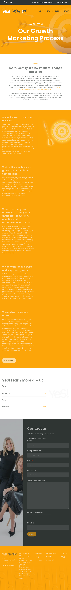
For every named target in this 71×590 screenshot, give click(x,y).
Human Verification (35, 513)
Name (30, 442)
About (41, 11)
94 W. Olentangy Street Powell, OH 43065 (9, 561)
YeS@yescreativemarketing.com (43, 2)
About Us (6, 393)
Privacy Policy (51, 554)
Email (30, 461)
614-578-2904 (62, 2)
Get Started (9, 360)
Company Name (34, 451)
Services (49, 11)
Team (4, 400)
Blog (57, 11)
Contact (65, 11)
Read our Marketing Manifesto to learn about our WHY (40, 88)
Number (30, 524)
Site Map (49, 557)
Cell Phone (32, 471)
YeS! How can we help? (37, 481)
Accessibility (50, 560)
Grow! (31, 535)
